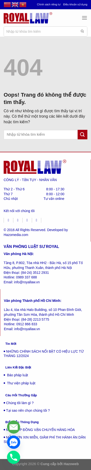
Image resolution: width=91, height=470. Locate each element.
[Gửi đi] (82, 31)
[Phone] (13, 457)
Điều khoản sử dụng (75, 4)
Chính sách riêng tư (48, 4)
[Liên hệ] (13, 427)
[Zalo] (13, 442)
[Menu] (84, 18)
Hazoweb (71, 464)
